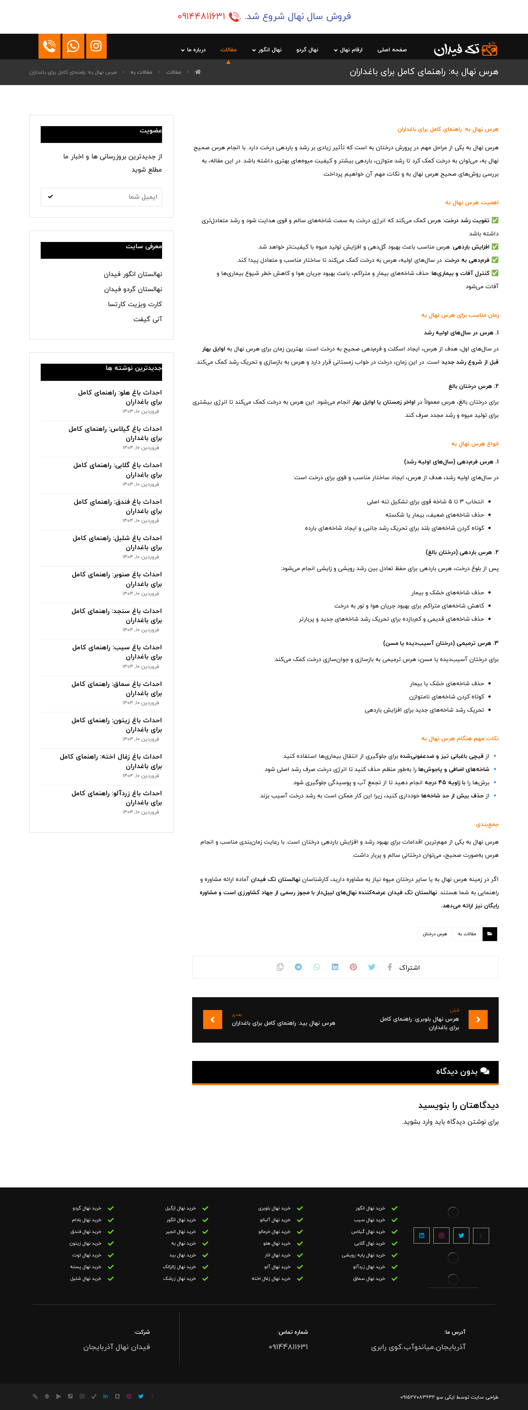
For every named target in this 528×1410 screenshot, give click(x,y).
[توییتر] (461, 1235)
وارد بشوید (418, 1122)
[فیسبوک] (481, 1236)
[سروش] (82, 1396)
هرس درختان (435, 934)
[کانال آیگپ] (70, 1396)
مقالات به (467, 934)
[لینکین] (422, 1235)
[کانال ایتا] (35, 1396)
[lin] (105, 1396)
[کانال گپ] (59, 1396)
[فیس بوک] (152, 1397)
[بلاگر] (117, 1396)
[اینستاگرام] (441, 1235)
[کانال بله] (47, 1396)
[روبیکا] (94, 1396)
